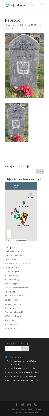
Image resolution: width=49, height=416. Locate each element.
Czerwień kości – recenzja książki (21, 368)
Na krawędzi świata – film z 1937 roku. (23, 380)
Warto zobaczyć (12, 320)
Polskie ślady (10, 292)
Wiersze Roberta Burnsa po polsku (22, 376)
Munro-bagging (12, 283)
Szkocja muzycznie (13, 304)
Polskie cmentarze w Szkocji (17, 287)
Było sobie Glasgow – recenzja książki (23, 372)
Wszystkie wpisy (12, 324)
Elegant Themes (34, 409)
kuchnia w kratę (12, 279)
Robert (23, 25)
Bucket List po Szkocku (15, 251)
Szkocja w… (10, 308)
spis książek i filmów (14, 295)
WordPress (33, 412)
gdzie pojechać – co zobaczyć (17, 263)
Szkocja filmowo (12, 300)
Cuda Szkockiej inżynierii (16, 255)
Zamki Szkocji (11, 328)
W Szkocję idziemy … (14, 316)
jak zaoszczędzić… (13, 271)
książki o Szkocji (12, 275)
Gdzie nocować (11, 259)
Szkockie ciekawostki (14, 312)
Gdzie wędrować (12, 267)
